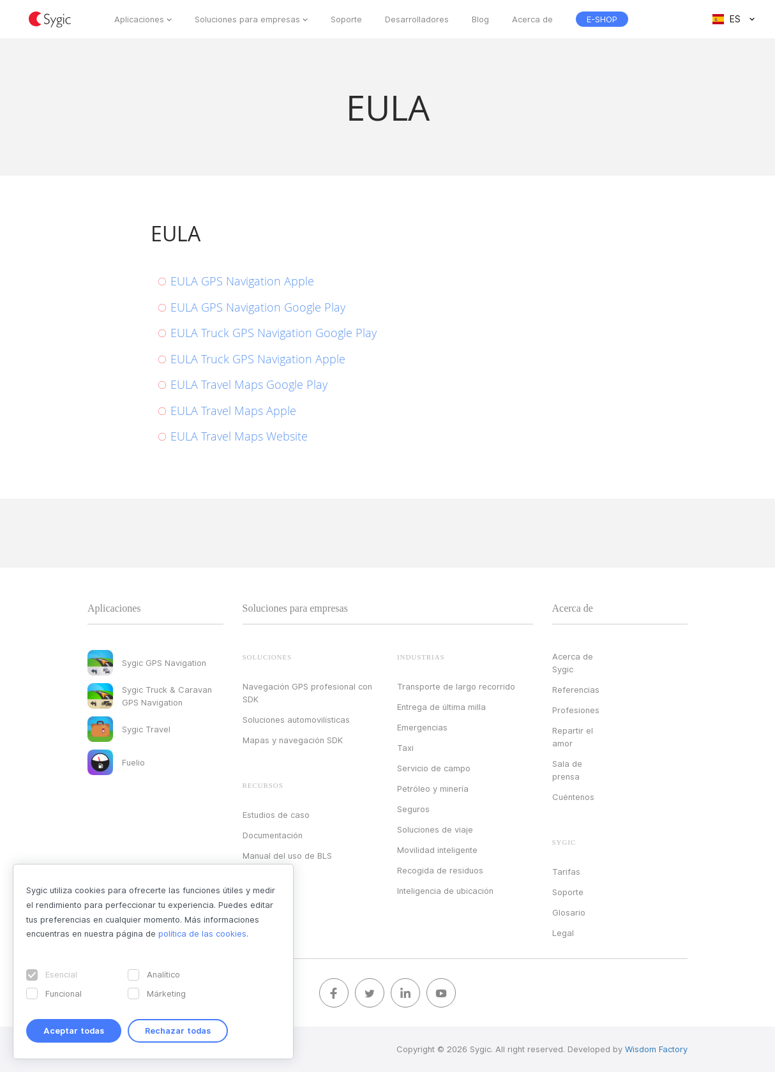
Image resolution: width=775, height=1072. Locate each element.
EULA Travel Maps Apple (233, 410)
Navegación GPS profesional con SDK (307, 692)
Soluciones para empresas (247, 19)
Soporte (346, 19)
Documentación (273, 835)
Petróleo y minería (433, 788)
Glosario (568, 912)
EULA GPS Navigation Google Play (257, 307)
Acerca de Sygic (572, 662)
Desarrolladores (417, 19)
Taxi (405, 748)
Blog (480, 19)
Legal (563, 933)
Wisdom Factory (656, 1049)
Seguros (413, 809)
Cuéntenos (573, 797)
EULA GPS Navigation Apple (242, 281)
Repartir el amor (572, 736)
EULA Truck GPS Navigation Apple (257, 358)
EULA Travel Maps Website (239, 436)
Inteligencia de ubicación (445, 891)
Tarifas (566, 871)
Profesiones (575, 710)
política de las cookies (202, 933)
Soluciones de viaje (435, 829)
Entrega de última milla (441, 707)
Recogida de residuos (440, 870)
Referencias (575, 689)
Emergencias (422, 727)
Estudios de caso (276, 815)
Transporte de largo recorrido (456, 686)
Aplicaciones (139, 19)
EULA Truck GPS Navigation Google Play (273, 332)
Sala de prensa (567, 770)
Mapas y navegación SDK (293, 740)
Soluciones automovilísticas (296, 719)
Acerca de (532, 19)
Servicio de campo (433, 768)
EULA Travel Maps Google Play (248, 384)
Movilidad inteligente (437, 850)
